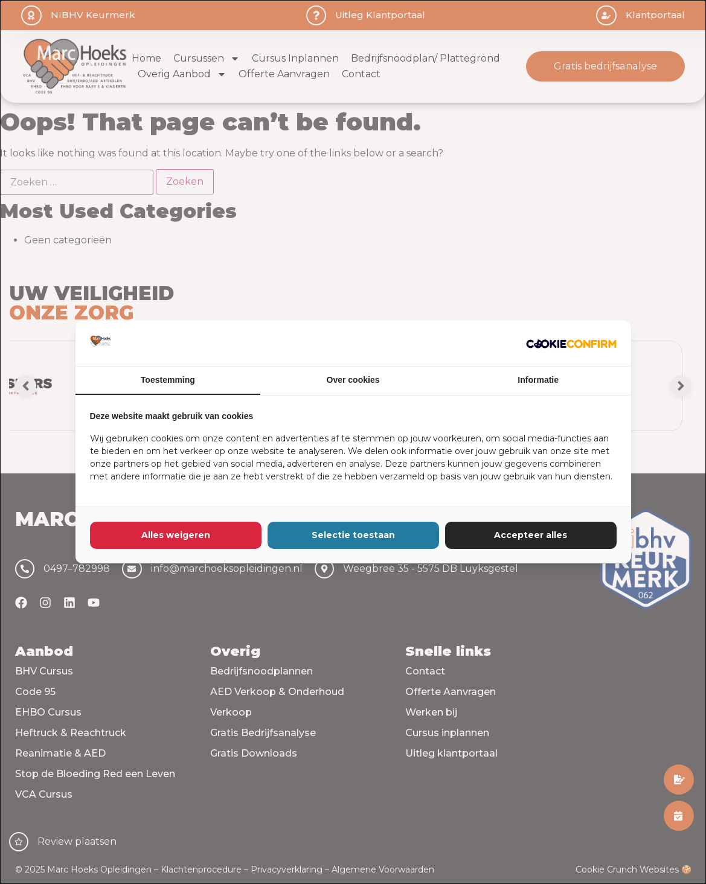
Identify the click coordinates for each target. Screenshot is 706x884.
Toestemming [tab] (168, 380)
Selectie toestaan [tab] (353, 535)
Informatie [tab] (538, 380)
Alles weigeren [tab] (175, 535)
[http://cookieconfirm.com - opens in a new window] (571, 343)
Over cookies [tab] (353, 380)
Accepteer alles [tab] (530, 535)
